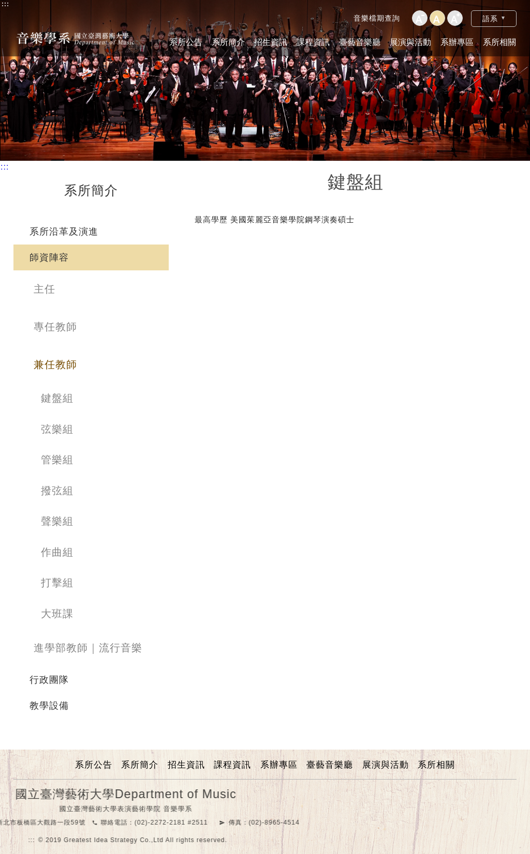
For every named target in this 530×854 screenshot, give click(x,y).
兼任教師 (55, 364)
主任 (44, 289)
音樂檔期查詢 (377, 18)
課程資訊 (313, 42)
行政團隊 (49, 680)
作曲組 (57, 552)
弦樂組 (57, 429)
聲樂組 (57, 521)
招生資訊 (270, 42)
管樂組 (57, 459)
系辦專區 (457, 42)
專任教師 (55, 326)
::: (5, 4)
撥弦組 (57, 490)
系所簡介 (228, 42)
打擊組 (57, 582)
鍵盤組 (57, 398)
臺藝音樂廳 (359, 42)
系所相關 (499, 42)
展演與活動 (410, 42)
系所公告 (185, 42)
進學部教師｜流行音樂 (88, 647)
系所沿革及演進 (64, 231)
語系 (490, 18)
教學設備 (49, 705)
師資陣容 (49, 257)
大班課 (57, 613)
